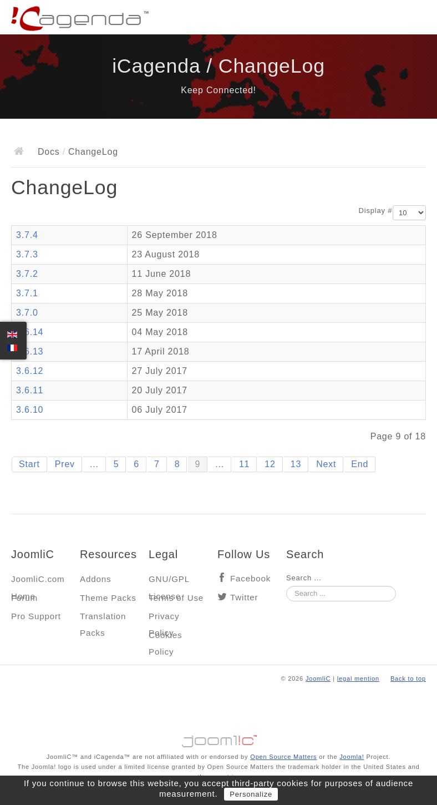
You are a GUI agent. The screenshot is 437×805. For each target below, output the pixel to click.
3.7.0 (27, 312)
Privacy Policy (164, 618)
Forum (24, 598)
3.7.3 (27, 254)
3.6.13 (29, 351)
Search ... (304, 578)
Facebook (250, 578)
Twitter (244, 597)
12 (270, 464)
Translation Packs (103, 618)
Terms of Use (176, 598)
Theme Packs (108, 598)
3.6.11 (29, 390)
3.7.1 (27, 293)
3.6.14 (29, 332)
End (359, 464)
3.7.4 (27, 235)
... (94, 464)
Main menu (417, 19)
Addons (95, 579)
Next (326, 464)
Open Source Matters (283, 756)
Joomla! (351, 756)
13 (296, 464)
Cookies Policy (165, 637)
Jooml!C (218, 738)
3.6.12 (29, 371)
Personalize (251, 794)
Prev (65, 464)
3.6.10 (29, 409)
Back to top (408, 678)
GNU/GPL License (169, 581)
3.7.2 (27, 274)
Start (29, 464)
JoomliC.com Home (38, 581)
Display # (376, 210)
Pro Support (36, 616)
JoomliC (318, 678)
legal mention (358, 678)
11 (244, 464)
